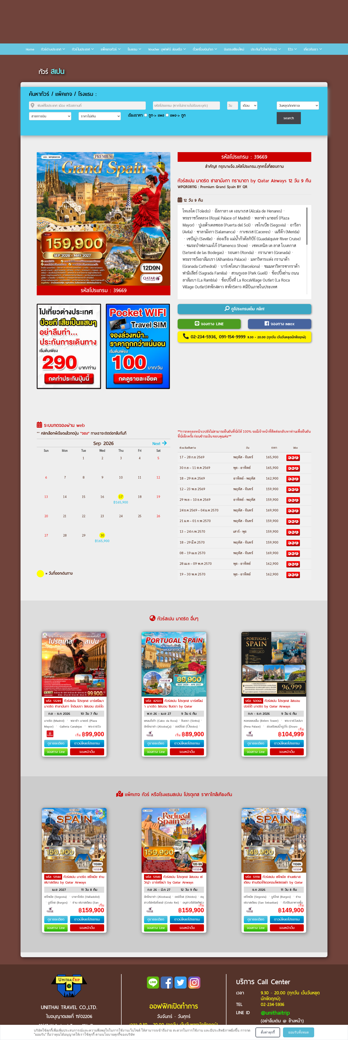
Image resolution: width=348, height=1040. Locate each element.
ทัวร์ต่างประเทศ (51, 49)
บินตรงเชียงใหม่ (234, 49)
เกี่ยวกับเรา (311, 49)
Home (30, 49)
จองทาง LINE (209, 324)
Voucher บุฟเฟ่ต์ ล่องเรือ (165, 49)
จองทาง (280, 324)
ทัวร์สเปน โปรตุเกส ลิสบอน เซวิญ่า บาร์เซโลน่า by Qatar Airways (173, 879)
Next (159, 443)
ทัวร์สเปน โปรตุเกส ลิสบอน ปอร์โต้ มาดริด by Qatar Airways (272, 703)
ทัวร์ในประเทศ (81, 49)
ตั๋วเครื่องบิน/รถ (203, 49)
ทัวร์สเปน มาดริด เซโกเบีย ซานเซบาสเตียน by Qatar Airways (74, 879)
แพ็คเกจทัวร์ (109, 49)
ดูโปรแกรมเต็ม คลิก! (244, 309)
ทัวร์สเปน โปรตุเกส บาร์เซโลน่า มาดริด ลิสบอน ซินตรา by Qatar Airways (173, 706)
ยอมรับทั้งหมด (298, 1032)
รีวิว (290, 49)
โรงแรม (132, 49)
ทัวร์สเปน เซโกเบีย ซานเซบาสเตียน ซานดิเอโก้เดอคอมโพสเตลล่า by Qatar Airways (273, 882)
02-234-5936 (272, 1004)
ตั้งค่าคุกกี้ (268, 1032)
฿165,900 (121, 502)
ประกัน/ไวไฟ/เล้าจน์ (264, 49)
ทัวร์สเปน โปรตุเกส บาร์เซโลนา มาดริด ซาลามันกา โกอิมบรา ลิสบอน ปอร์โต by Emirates (74, 706)
